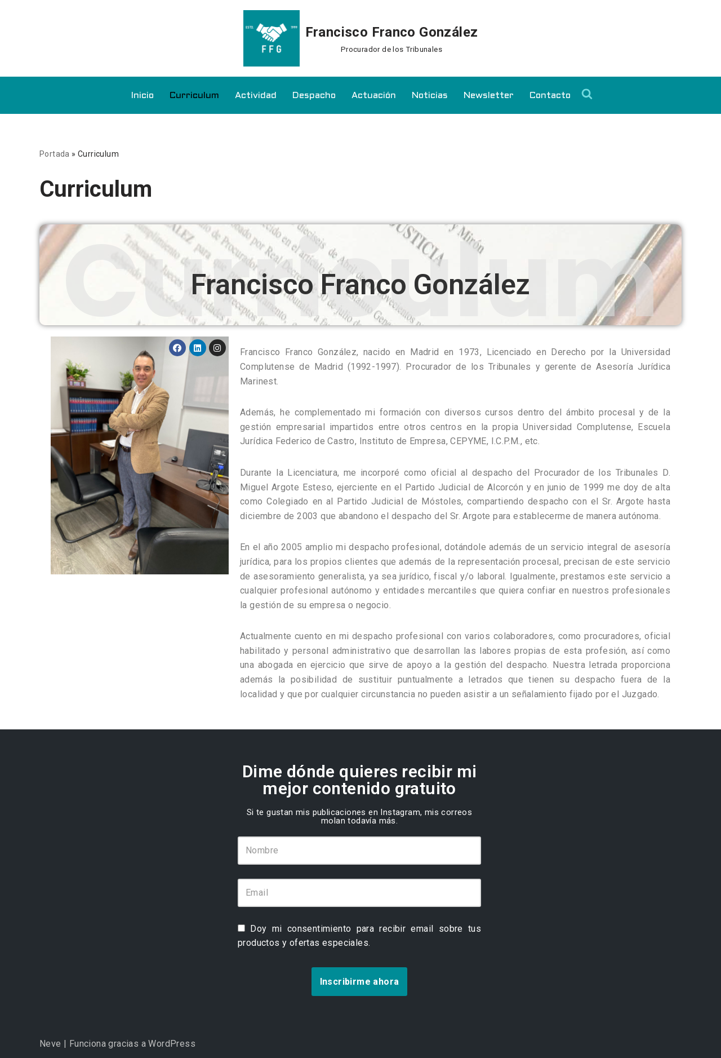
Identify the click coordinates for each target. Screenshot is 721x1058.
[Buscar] (587, 93)
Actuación (373, 95)
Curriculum (194, 95)
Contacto (550, 95)
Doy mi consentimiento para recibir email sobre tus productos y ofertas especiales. (359, 936)
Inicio (142, 95)
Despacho (314, 95)
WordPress (171, 1043)
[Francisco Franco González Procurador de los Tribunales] (360, 38)
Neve (50, 1043)
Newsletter (489, 95)
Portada (54, 153)
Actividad (256, 95)
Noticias (430, 95)
